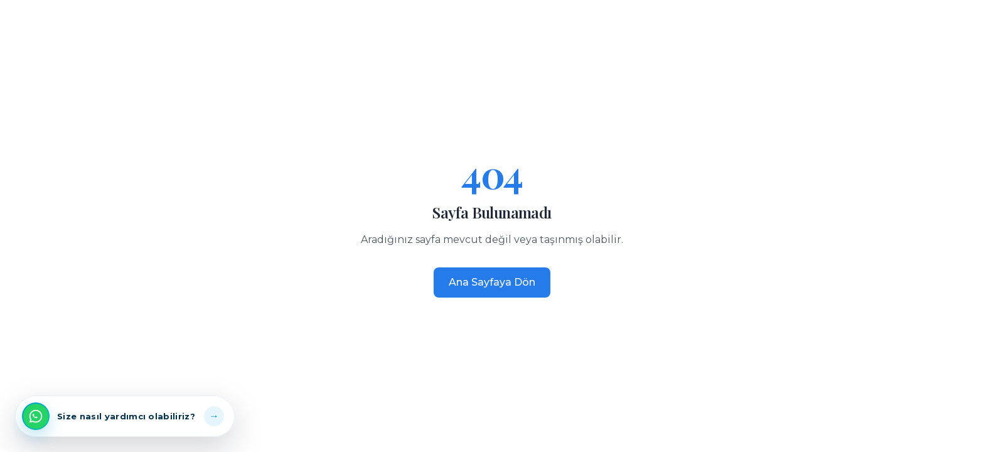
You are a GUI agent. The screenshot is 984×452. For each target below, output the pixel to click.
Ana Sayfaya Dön (492, 282)
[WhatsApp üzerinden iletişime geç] (125, 416)
